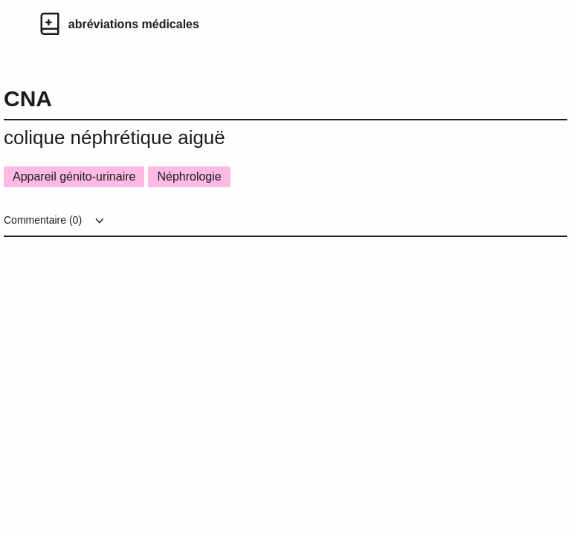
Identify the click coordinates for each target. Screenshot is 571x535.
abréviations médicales (133, 24)
